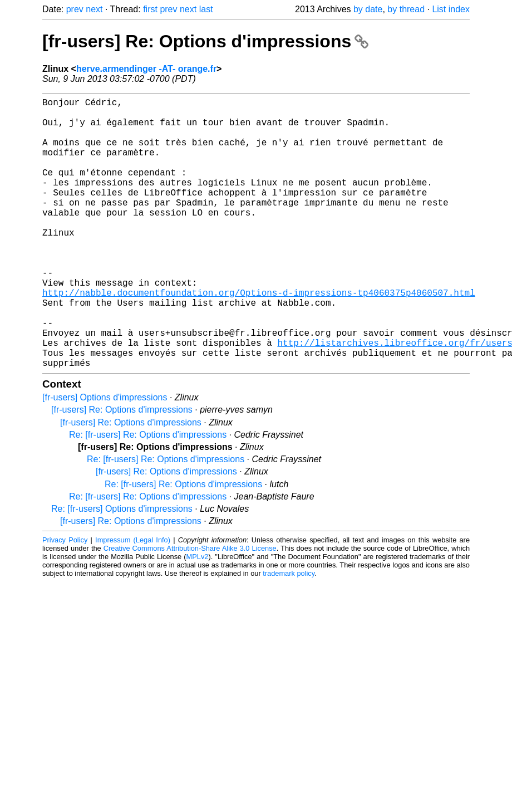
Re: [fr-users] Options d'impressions (122, 569)
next (94, 9)
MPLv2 (197, 617)
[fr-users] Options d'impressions (104, 457)
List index (451, 9)
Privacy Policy (64, 600)
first (150, 9)
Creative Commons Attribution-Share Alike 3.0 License (190, 608)
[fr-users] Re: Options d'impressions (205, 41)
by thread (406, 9)
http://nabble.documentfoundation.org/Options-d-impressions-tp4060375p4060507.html (258, 337)
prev (74, 9)
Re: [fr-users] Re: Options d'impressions (148, 495)
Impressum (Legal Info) (132, 600)
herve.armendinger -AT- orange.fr (146, 69)
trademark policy (288, 633)
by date (367, 9)
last (206, 9)
